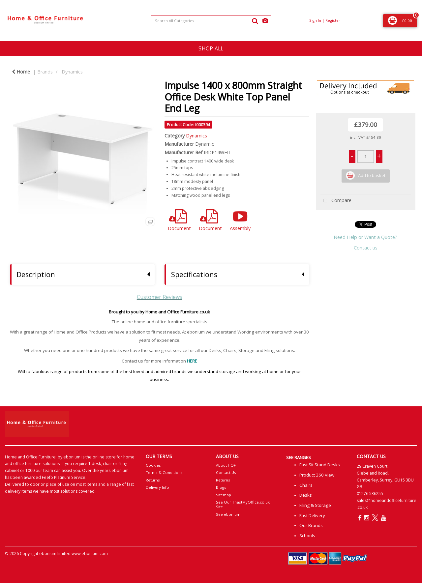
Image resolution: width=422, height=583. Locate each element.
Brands (45, 72)
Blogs (221, 487)
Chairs (306, 485)
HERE (192, 361)
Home (21, 72)
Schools (307, 536)
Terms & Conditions (164, 472)
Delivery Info (157, 487)
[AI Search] (265, 20)
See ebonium (228, 514)
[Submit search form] (255, 21)
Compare (335, 201)
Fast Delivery (312, 515)
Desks (305, 495)
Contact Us (226, 472)
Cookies (153, 465)
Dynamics (72, 72)
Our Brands (311, 525)
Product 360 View (316, 475)
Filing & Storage (315, 505)
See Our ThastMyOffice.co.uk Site (243, 504)
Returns (153, 480)
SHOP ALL (210, 48)
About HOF (226, 465)
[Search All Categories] (211, 20)
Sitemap (223, 494)
